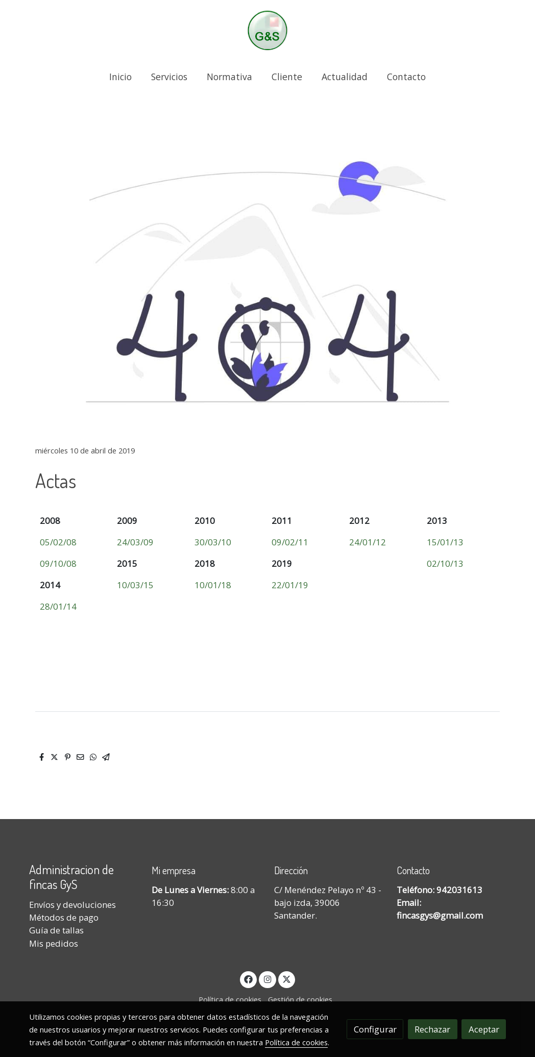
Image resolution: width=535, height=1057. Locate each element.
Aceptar (484, 1029)
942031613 (459, 890)
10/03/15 (135, 585)
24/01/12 (367, 542)
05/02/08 (58, 542)
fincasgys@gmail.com (440, 915)
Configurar (375, 1029)
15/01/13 (445, 542)
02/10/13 (445, 563)
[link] (267, 30)
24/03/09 (135, 542)
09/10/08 (58, 563)
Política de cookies (230, 999)
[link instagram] (267, 978)
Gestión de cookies (300, 999)
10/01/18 (212, 585)
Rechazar (432, 1029)
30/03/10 (212, 542)
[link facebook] (248, 978)
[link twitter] (287, 978)
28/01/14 (58, 606)
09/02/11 (290, 542)
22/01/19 (290, 585)
